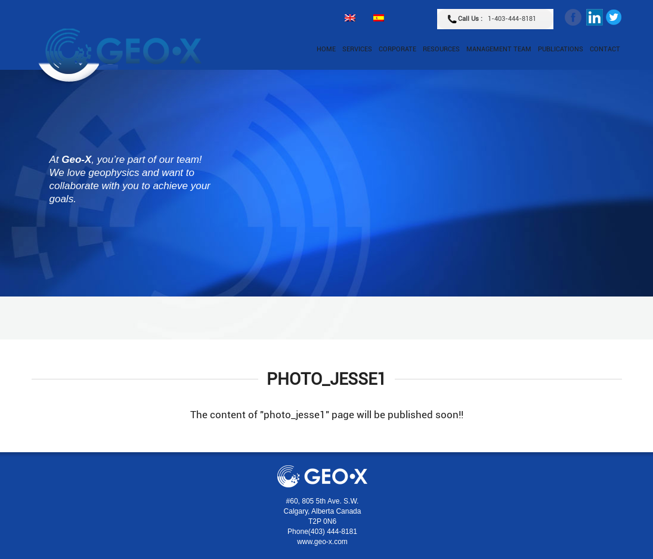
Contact (605, 49)
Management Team (498, 49)
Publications (560, 49)
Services (357, 49)
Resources (441, 49)
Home (326, 49)
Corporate (397, 49)
